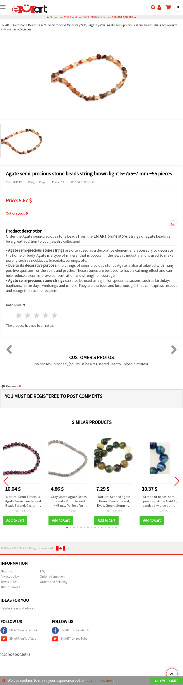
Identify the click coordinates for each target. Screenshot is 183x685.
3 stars (37, 315)
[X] (2, 680)
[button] (67, 527)
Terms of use (9, 582)
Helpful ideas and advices (17, 608)
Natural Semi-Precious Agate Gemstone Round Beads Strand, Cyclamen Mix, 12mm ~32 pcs (23, 501)
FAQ (42, 571)
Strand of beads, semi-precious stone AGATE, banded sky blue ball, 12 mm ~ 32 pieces (160, 501)
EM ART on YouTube (18, 638)
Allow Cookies (166, 681)
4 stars (45, 315)
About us (6, 571)
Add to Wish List (83, 182)
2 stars (28, 315)
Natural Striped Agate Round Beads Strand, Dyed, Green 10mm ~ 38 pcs (114, 501)
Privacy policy (9, 576)
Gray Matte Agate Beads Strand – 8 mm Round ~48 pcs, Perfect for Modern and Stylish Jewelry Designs (69, 501)
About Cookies (10, 587)
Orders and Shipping (53, 582)
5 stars (54, 315)
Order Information (52, 576)
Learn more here (99, 680)
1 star (19, 315)
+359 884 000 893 (121, 17)
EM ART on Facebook (19, 630)
